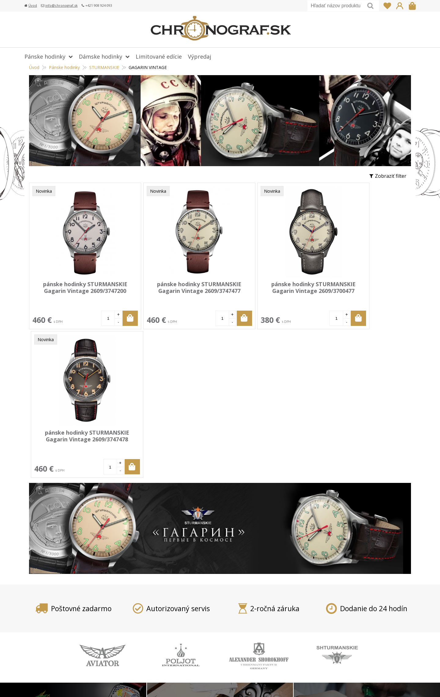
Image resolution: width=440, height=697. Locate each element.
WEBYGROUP (374, 685)
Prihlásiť (399, 5)
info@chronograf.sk (61, 5)
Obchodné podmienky (188, 640)
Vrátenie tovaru (181, 622)
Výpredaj (199, 56)
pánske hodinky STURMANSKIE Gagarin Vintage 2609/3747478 (356, 287)
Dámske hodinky (100, 56)
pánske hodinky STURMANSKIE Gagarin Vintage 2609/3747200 (75, 287)
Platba (170, 604)
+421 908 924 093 (323, 604)
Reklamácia (175, 631)
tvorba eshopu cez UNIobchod (280, 685)
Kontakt (172, 657)
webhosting (324, 685)
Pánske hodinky (44, 56)
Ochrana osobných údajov (192, 648)
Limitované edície (159, 56)
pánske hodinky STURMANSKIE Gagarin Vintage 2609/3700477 (262, 287)
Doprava (172, 613)
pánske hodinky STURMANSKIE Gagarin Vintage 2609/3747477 (168, 287)
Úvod (32, 5)
